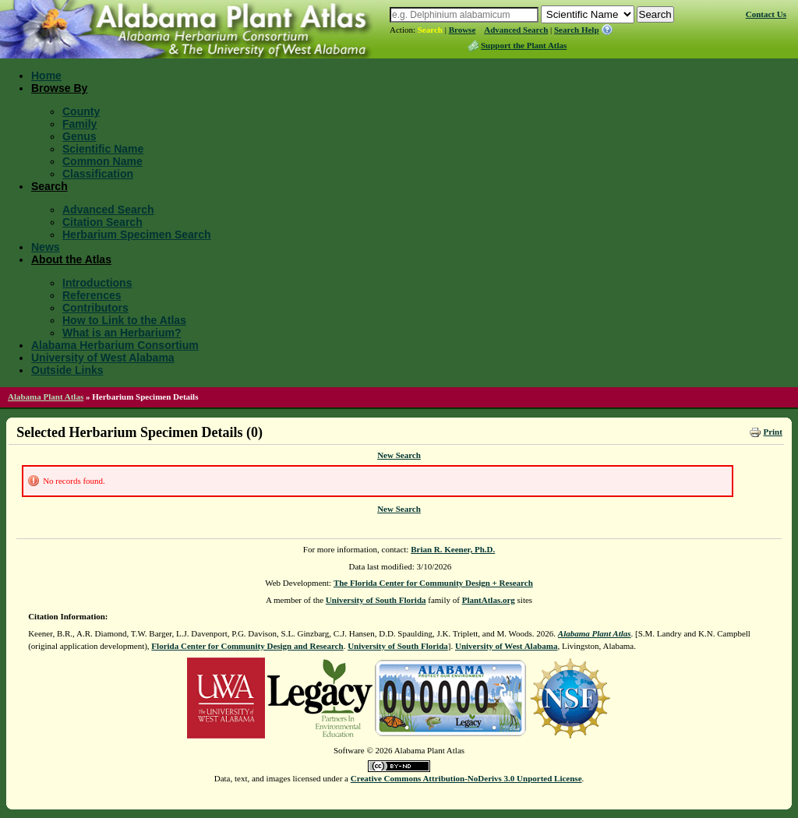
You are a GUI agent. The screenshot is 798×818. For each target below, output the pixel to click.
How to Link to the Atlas (124, 320)
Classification (97, 173)
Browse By (59, 88)
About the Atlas (71, 259)
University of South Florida (376, 600)
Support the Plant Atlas (524, 45)
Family (79, 124)
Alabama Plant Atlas (45, 396)
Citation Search (102, 222)
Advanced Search (516, 29)
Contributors (95, 307)
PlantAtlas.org (488, 600)
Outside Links (67, 370)
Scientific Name (102, 149)
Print (772, 431)
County (81, 111)
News (45, 247)
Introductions (97, 283)
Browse (462, 29)
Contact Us (766, 14)
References (92, 295)
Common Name (102, 161)
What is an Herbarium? (121, 332)
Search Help (576, 29)
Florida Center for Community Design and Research (247, 646)
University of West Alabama (103, 357)
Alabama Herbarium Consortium (115, 345)
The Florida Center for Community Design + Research (433, 582)
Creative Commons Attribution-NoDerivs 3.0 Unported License (466, 778)
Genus (79, 136)
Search (430, 29)
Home (46, 75)
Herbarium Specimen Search (136, 234)
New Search (399, 455)
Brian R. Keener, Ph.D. (453, 549)
